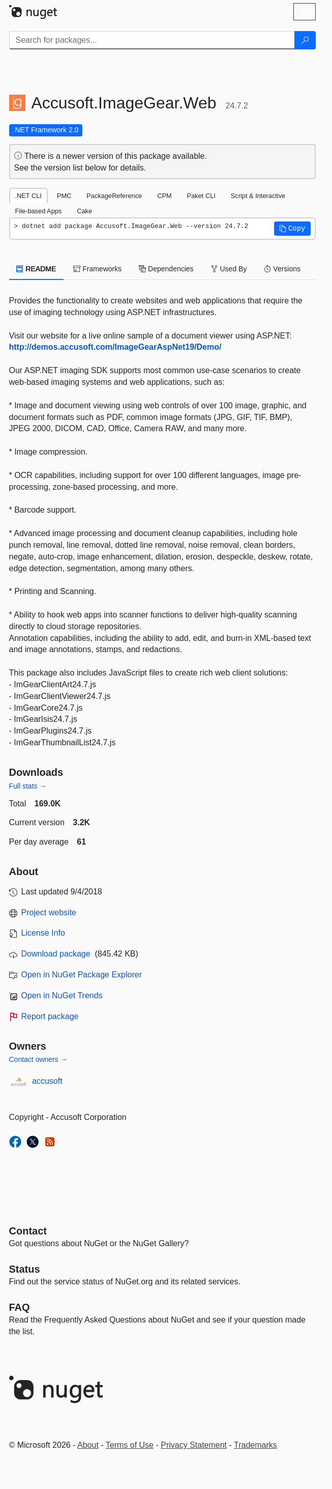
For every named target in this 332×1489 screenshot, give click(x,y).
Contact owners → (38, 1059)
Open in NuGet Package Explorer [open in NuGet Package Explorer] (81, 974)
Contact (28, 1231)
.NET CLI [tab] (28, 196)
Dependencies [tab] (166, 269)
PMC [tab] (64, 196)
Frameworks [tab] (97, 269)
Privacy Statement (194, 1445)
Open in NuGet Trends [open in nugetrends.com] (62, 995)
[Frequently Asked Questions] (19, 1307)
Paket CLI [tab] (201, 196)
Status (24, 1269)
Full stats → (28, 786)
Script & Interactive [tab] (258, 196)
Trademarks (255, 1445)
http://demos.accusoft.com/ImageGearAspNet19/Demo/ (115, 347)
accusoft (47, 1081)
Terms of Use (130, 1445)
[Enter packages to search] (152, 40)
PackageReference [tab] (114, 196)
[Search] (305, 40)
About (88, 1445)
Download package (55, 953)
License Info (43, 933)
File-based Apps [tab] (38, 211)
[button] (292, 228)
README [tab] (36, 269)
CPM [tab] (164, 196)
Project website (49, 912)
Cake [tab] (84, 211)
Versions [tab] (282, 269)
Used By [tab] (229, 269)
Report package (50, 1016)
